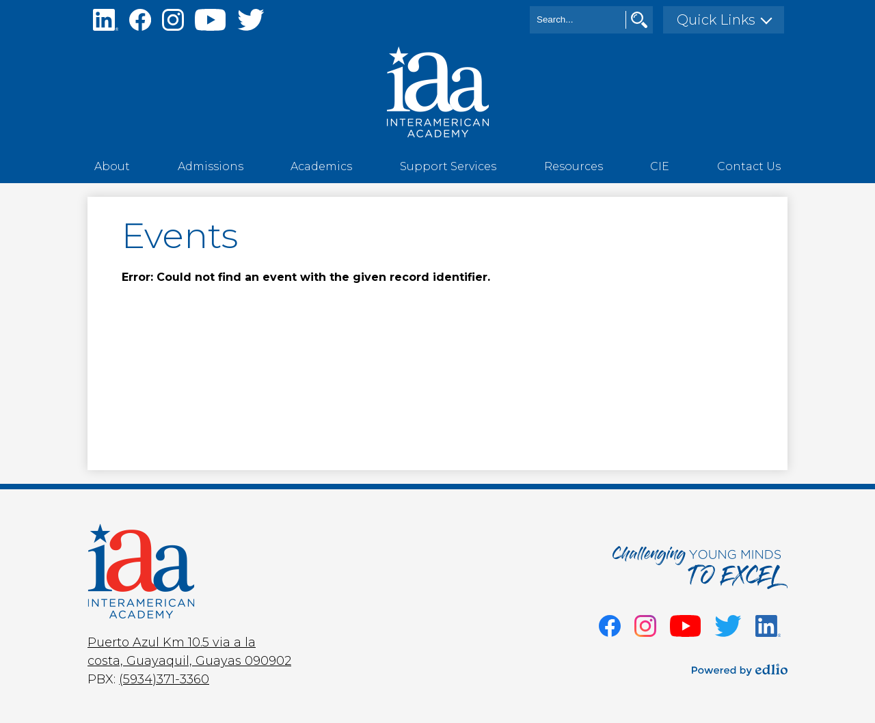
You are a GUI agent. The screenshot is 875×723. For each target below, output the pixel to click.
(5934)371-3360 (164, 679)
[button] (112, 166)
